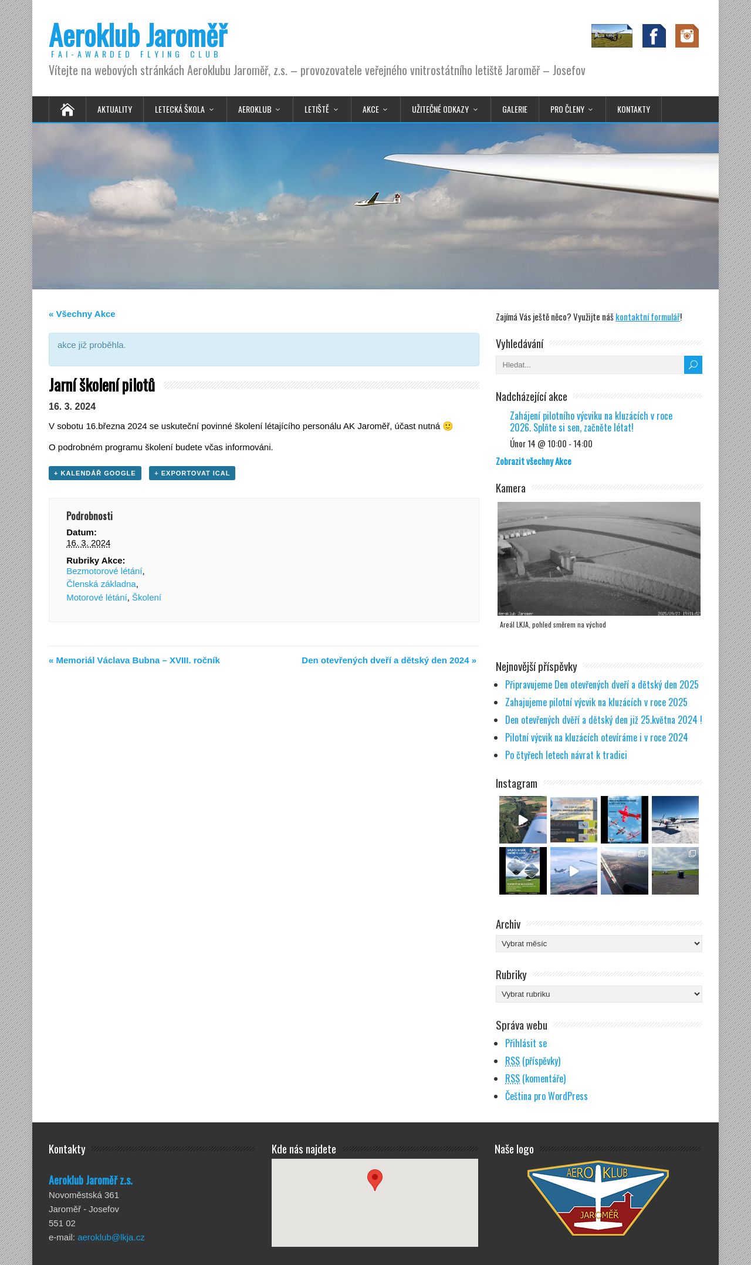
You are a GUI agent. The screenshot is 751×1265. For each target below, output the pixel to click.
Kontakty (633, 109)
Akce (371, 109)
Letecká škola (180, 109)
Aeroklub (255, 109)
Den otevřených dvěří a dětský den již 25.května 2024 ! (603, 720)
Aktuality (114, 109)
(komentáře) (535, 1078)
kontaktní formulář (647, 316)
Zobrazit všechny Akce (533, 460)
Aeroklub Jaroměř (137, 34)
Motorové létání (96, 597)
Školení (146, 597)
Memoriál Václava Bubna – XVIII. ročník (134, 660)
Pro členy (567, 109)
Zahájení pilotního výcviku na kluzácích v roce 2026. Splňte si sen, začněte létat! (591, 421)
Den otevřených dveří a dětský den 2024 (389, 660)
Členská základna (101, 584)
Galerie (514, 109)
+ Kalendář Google (95, 473)
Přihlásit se (526, 1043)
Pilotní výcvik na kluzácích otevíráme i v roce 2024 (596, 737)
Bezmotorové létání (104, 571)
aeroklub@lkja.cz (110, 1237)
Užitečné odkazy (440, 109)
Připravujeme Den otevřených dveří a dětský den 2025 (602, 684)
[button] (375, 1192)
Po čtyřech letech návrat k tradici (566, 755)
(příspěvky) (532, 1061)
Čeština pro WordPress (546, 1096)
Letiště (317, 109)
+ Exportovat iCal (192, 473)
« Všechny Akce (82, 314)
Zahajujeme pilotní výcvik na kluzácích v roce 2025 (596, 702)
